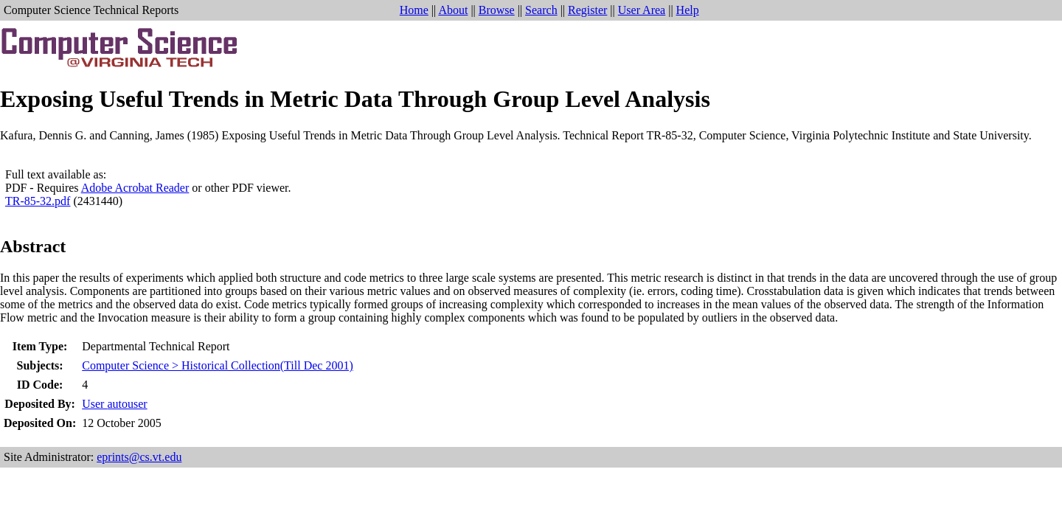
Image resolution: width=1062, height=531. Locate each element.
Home (414, 10)
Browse (497, 10)
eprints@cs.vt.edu (139, 457)
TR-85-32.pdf (37, 201)
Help (687, 10)
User (114, 404)
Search (541, 10)
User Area (641, 10)
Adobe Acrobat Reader (135, 187)
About (453, 10)
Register (587, 10)
